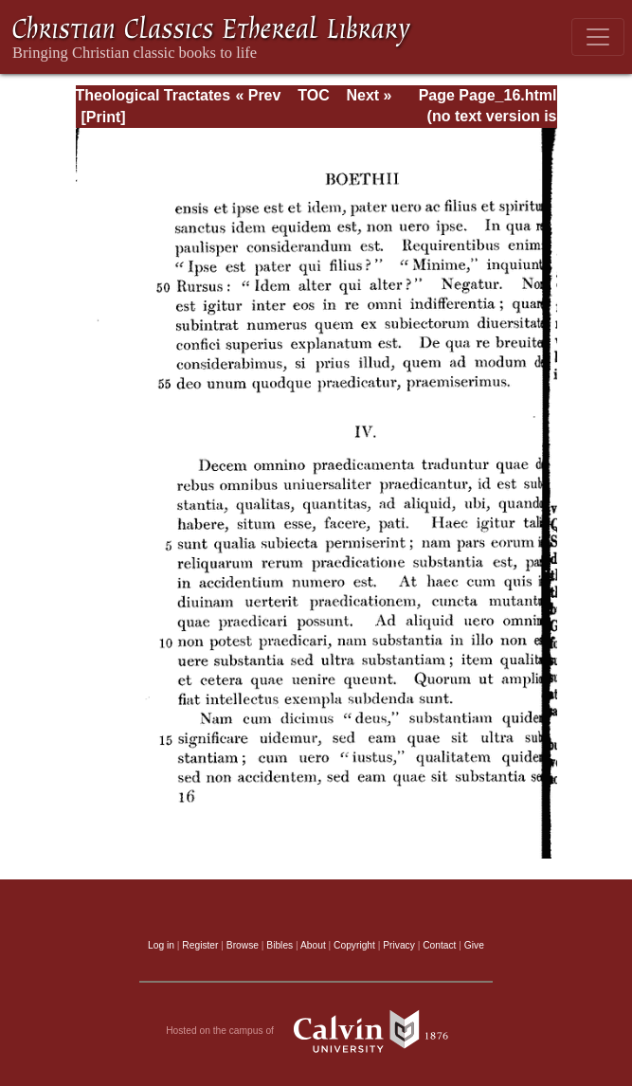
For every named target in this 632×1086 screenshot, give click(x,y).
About (313, 945)
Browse (242, 945)
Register (200, 945)
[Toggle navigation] (597, 37)
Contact (439, 945)
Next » (368, 95)
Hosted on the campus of (316, 1031)
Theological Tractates (153, 95)
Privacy (399, 945)
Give (474, 945)
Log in (161, 945)
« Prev (257, 95)
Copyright (354, 945)
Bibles (279, 945)
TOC (313, 95)
